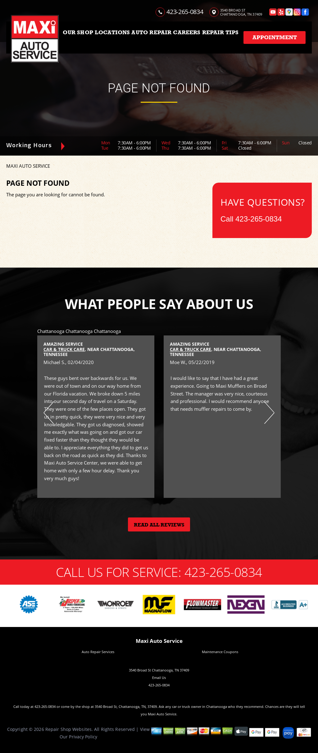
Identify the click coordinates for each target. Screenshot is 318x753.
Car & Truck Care (64, 349)
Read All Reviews (159, 525)
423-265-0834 (184, 11)
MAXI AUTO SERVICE (28, 166)
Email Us (159, 677)
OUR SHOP (78, 32)
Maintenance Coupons (220, 651)
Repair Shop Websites (68, 729)
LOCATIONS (112, 32)
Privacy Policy (83, 737)
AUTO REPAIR (151, 32)
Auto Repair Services (98, 651)
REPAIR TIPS (220, 32)
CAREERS (186, 32)
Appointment (274, 37)
